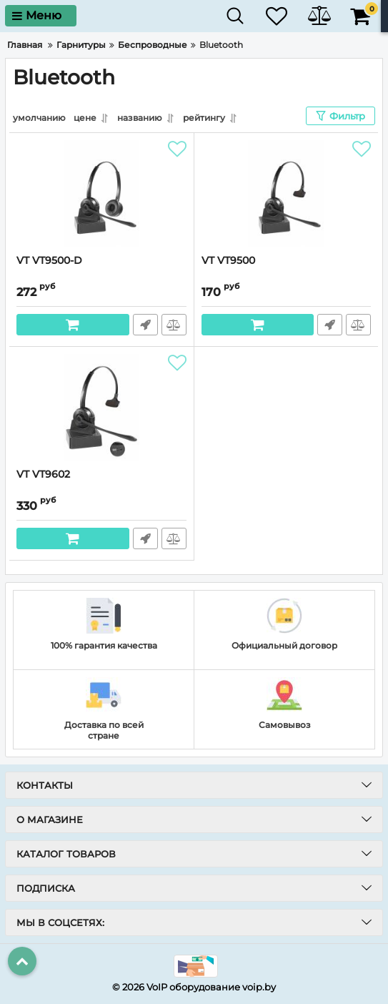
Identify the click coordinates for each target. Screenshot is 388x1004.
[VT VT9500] (287, 193)
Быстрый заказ (145, 324)
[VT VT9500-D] (101, 193)
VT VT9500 (228, 261)
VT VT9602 (43, 474)
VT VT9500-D (49, 261)
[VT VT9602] (101, 407)
